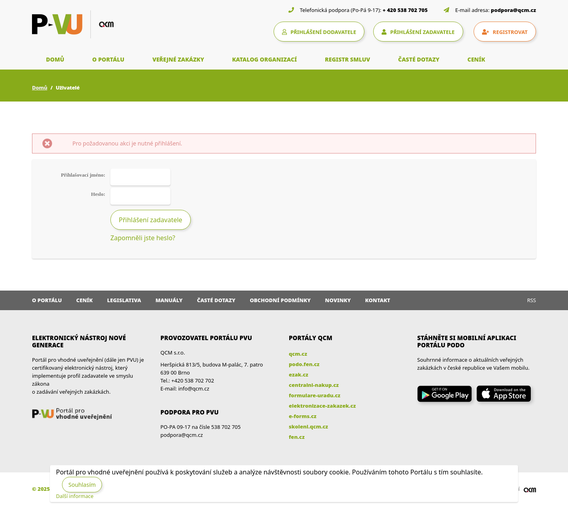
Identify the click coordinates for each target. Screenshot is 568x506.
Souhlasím (82, 484)
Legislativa (124, 300)
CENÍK (476, 59)
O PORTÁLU (108, 59)
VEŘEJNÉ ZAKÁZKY (178, 59)
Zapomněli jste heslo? (142, 237)
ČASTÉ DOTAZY (418, 59)
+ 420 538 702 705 (405, 10)
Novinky (338, 300)
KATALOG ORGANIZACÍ (264, 59)
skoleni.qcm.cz (308, 426)
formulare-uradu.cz (314, 395)
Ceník (84, 300)
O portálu (47, 300)
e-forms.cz (302, 416)
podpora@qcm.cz (513, 10)
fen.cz (296, 436)
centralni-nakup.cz (314, 384)
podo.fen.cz (304, 364)
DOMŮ (55, 59)
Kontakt (377, 300)
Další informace (75, 496)
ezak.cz (298, 374)
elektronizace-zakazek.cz (322, 405)
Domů (39, 87)
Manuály (169, 300)
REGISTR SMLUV (347, 59)
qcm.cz (298, 353)
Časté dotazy (216, 300)
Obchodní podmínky (280, 300)
